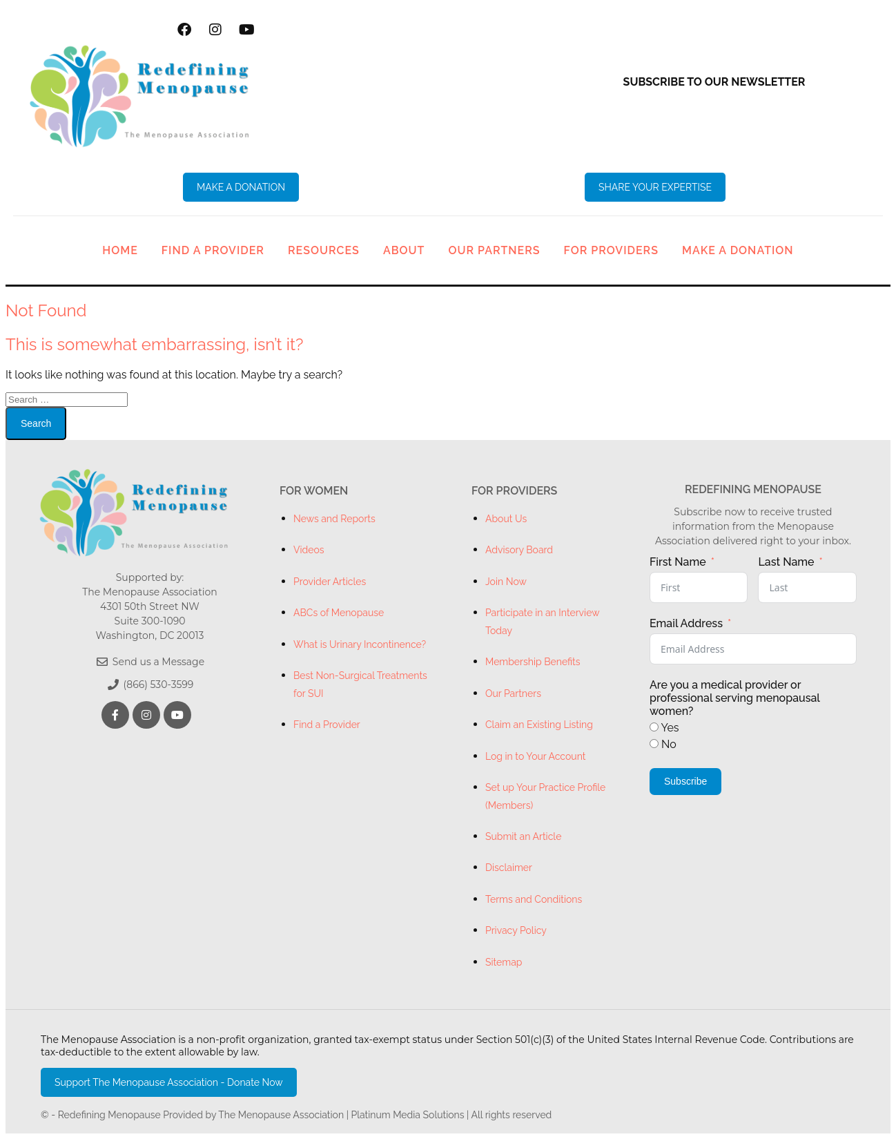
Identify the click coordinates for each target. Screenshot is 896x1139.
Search (36, 423)
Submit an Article (523, 836)
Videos (308, 549)
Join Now (506, 581)
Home (120, 250)
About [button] (404, 250)
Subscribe (685, 781)
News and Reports (334, 518)
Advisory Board (519, 549)
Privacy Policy (516, 930)
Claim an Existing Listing (539, 724)
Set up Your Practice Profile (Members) (545, 796)
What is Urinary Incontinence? (359, 644)
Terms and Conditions (533, 899)
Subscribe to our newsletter (714, 81)
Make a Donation (738, 250)
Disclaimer (508, 867)
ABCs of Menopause (338, 612)
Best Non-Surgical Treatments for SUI (360, 684)
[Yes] (654, 726)
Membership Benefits (533, 661)
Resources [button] (324, 250)
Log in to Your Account (535, 756)
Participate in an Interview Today (542, 621)
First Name (678, 561)
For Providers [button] (611, 250)
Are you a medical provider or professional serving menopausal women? (734, 698)
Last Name (786, 561)
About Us (506, 518)
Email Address (686, 623)
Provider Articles (329, 581)
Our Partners (494, 250)
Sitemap (503, 962)
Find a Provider (213, 250)
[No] (654, 743)
